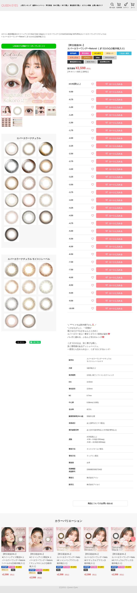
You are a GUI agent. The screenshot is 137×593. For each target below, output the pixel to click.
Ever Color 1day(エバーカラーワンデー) (45, 34)
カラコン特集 (86, 5)
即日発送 (49, 5)
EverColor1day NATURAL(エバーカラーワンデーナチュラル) (84, 34)
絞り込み (112, 7)
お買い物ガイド (97, 5)
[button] (133, 539)
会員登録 (119, 7)
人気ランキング (26, 5)
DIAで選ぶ (56, 5)
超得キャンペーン (38, 5)
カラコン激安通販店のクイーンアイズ (15, 34)
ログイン (126, 7)
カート (133, 7)
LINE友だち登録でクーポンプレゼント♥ (29, 46)
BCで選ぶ (65, 5)
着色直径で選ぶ (75, 5)
